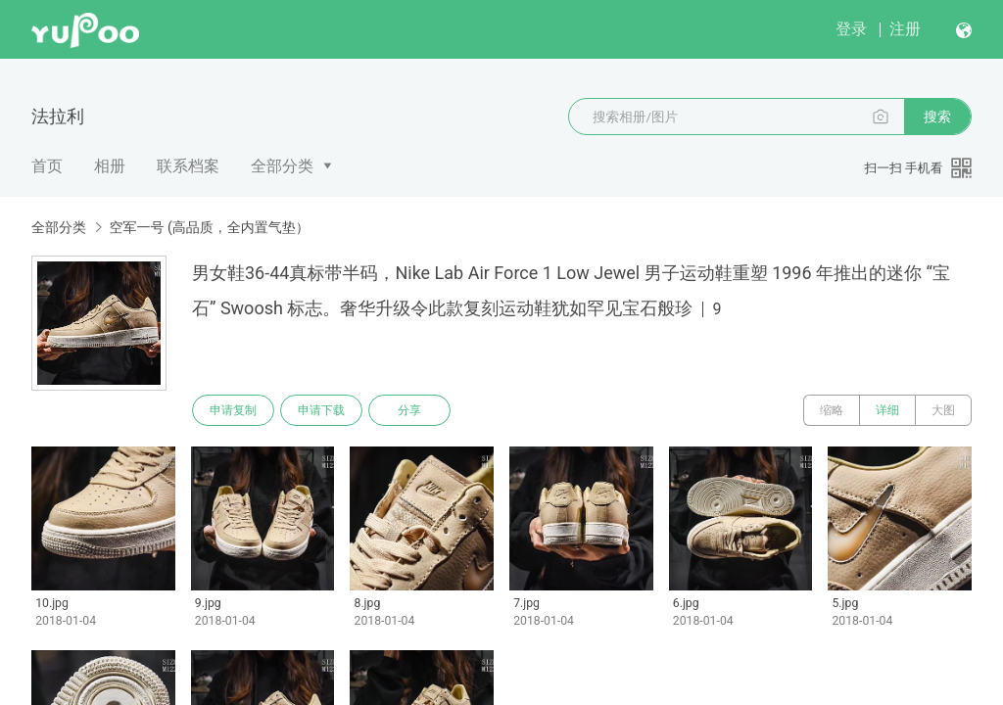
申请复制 (233, 410)
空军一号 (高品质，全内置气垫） (209, 227)
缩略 (831, 410)
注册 (905, 29)
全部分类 (282, 166)
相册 (109, 166)
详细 (887, 410)
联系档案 (188, 166)
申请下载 (321, 410)
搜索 (937, 116)
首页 (47, 166)
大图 (943, 410)
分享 (409, 410)
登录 (851, 29)
